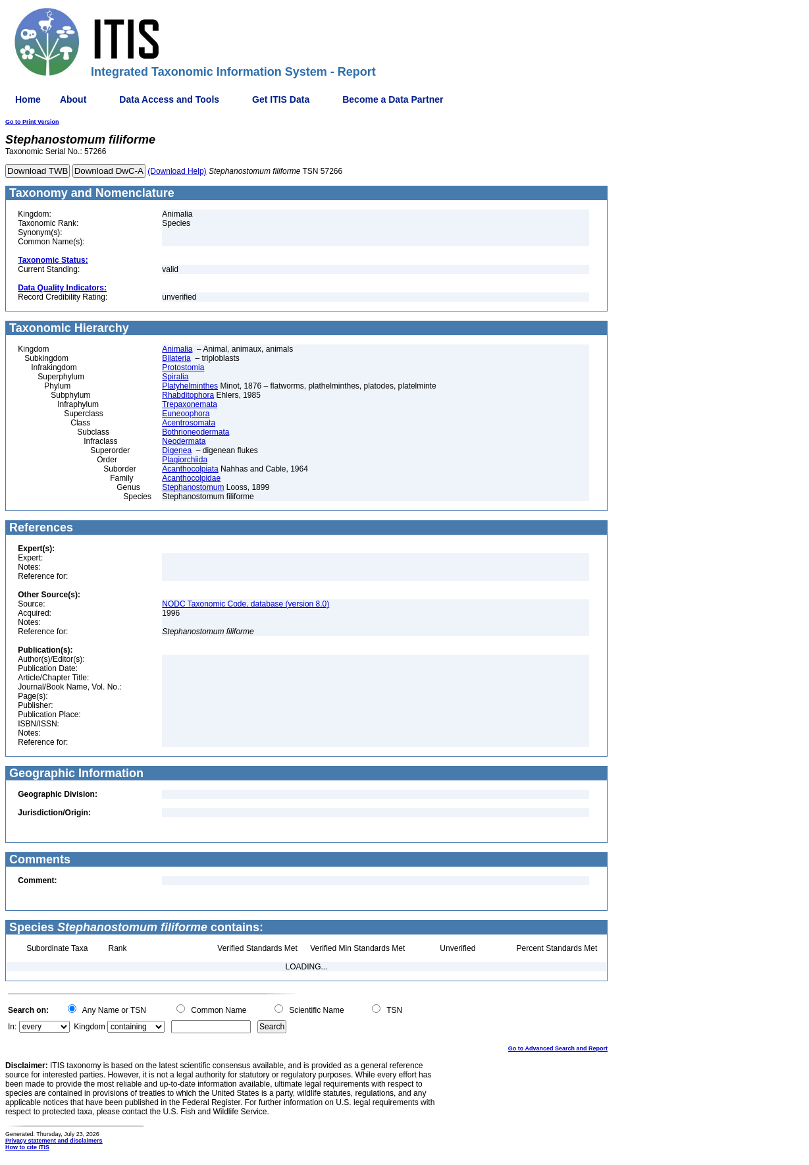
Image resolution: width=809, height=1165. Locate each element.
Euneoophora (185, 413)
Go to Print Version (32, 122)
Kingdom (89, 1026)
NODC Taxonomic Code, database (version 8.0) (245, 604)
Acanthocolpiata (190, 469)
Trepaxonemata (189, 404)
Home (28, 99)
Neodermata (183, 441)
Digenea (177, 450)
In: (12, 1026)
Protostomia (183, 367)
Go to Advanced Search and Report (558, 1048)
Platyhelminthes (190, 386)
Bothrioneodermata (195, 432)
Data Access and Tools (169, 99)
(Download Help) (176, 171)
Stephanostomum (193, 487)
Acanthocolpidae (191, 478)
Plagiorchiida (184, 459)
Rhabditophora (188, 395)
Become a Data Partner (392, 99)
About (73, 99)
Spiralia (175, 376)
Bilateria (176, 358)
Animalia (177, 349)
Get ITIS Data (280, 99)
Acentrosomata (188, 422)
